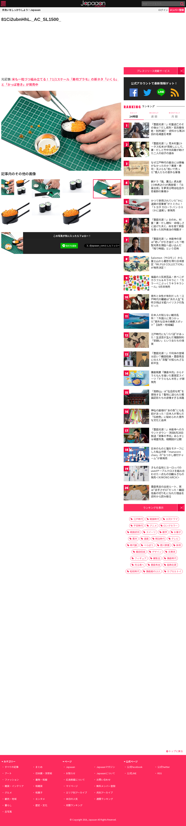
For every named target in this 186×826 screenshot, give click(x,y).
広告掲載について (75, 779)
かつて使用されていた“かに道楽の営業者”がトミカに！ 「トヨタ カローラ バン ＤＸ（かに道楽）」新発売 (168, 205)
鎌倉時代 (171, 558)
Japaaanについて (105, 773)
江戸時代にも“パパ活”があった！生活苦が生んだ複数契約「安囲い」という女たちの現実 (167, 339)
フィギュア (140, 558)
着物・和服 (41, 779)
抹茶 (178, 545)
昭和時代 (134, 571)
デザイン (156, 551)
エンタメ (40, 799)
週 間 (154, 115)
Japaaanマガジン (105, 767)
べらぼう (148, 545)
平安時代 (138, 525)
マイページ (72, 786)
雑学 (164, 532)
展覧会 (156, 558)
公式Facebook (133, 92)
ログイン (163, 10)
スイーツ (151, 532)
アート (8, 773)
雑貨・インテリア (14, 786)
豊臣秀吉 (155, 564)
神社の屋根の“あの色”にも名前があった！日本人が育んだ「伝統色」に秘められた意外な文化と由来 (167, 415)
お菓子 (177, 532)
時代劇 (133, 545)
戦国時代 (154, 519)
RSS (174, 92)
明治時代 (160, 538)
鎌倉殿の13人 (153, 571)
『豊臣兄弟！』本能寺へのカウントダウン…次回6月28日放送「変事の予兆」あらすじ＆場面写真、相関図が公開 (167, 434)
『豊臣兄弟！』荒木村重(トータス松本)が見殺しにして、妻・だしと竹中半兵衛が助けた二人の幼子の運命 (168, 148)
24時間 (134, 115)
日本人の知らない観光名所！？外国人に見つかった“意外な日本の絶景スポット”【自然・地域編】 (167, 320)
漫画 (146, 538)
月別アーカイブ (104, 792)
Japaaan (93, 4)
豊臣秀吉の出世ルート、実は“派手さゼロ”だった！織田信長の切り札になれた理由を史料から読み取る (167, 491)
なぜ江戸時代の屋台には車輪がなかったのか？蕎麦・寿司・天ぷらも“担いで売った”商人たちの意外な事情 (167, 167)
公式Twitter (147, 92)
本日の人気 (72, 799)
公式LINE (161, 92)
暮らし (8, 805)
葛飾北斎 (171, 564)
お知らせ (70, 773)
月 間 (175, 115)
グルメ (8, 792)
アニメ (153, 525)
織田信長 (140, 551)
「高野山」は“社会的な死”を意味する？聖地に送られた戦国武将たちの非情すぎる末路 (167, 394)
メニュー (3, 3)
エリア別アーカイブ (76, 792)
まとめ (39, 767)
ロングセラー (170, 525)
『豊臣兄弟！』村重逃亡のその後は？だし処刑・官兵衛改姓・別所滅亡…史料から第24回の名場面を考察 (168, 129)
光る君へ (139, 564)
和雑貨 (39, 786)
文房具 (171, 551)
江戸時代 (138, 519)
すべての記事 (12, 767)
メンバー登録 (177, 10)
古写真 (8, 811)
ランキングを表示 (153, 507)
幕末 (134, 538)
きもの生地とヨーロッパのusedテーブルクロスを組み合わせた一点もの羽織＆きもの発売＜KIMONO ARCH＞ (168, 472)
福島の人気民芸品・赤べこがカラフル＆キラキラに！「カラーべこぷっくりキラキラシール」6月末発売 (167, 281)
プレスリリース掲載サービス (153, 71)
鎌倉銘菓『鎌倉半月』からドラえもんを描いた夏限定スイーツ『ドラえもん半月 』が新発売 (168, 377)
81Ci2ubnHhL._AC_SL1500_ (31, 19)
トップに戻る (174, 751)
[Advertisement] (31, 49)
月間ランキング (74, 805)
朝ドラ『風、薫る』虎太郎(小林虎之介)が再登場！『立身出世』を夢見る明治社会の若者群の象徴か (167, 186)
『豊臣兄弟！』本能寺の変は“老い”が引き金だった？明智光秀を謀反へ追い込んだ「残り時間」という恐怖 (167, 243)
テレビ (175, 538)
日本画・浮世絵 (43, 773)
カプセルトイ (174, 571)
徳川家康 (164, 545)
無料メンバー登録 (105, 786)
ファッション (12, 779)
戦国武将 (135, 532)
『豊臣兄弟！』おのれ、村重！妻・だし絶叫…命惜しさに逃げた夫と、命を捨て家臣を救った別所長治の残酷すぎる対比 (167, 226)
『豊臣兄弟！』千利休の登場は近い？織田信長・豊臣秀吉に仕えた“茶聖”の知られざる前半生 (167, 358)
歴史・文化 (41, 805)
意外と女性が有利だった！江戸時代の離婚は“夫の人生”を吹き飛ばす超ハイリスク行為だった (167, 300)
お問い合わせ (103, 779)
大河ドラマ (172, 519)
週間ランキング (104, 799)
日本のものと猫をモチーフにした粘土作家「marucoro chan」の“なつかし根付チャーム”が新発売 (167, 453)
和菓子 (39, 792)
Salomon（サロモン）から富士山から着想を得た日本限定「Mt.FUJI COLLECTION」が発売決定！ (167, 262)
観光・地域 (11, 799)
